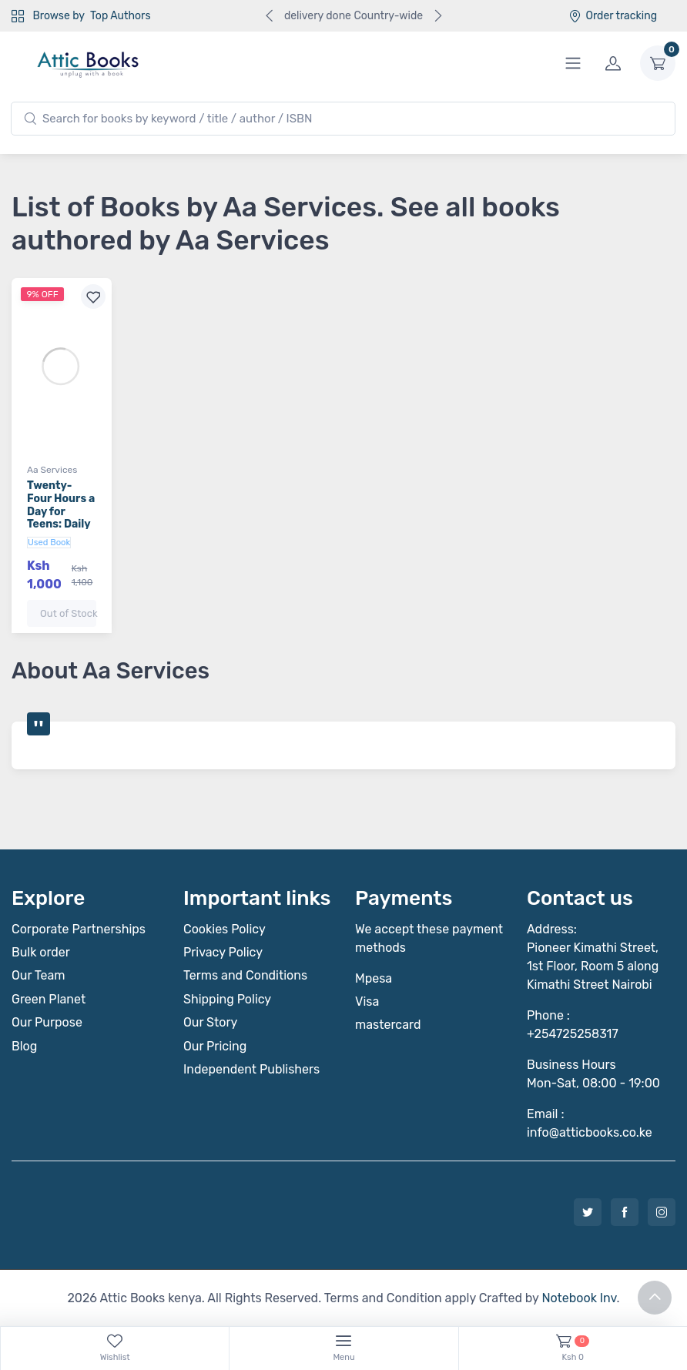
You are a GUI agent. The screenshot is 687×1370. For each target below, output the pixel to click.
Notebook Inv (578, 1298)
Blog (24, 1046)
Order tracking (612, 15)
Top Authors (120, 15)
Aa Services (52, 469)
